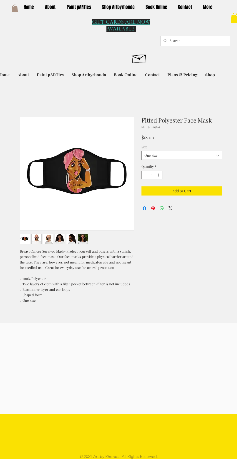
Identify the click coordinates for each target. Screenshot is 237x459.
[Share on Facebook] (144, 208)
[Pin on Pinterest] (153, 208)
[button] (15, 8)
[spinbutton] (152, 175)
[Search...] (194, 41)
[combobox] (181, 155)
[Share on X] (170, 208)
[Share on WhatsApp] (161, 208)
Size (144, 147)
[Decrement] (145, 175)
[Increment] (159, 175)
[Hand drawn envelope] (139, 57)
